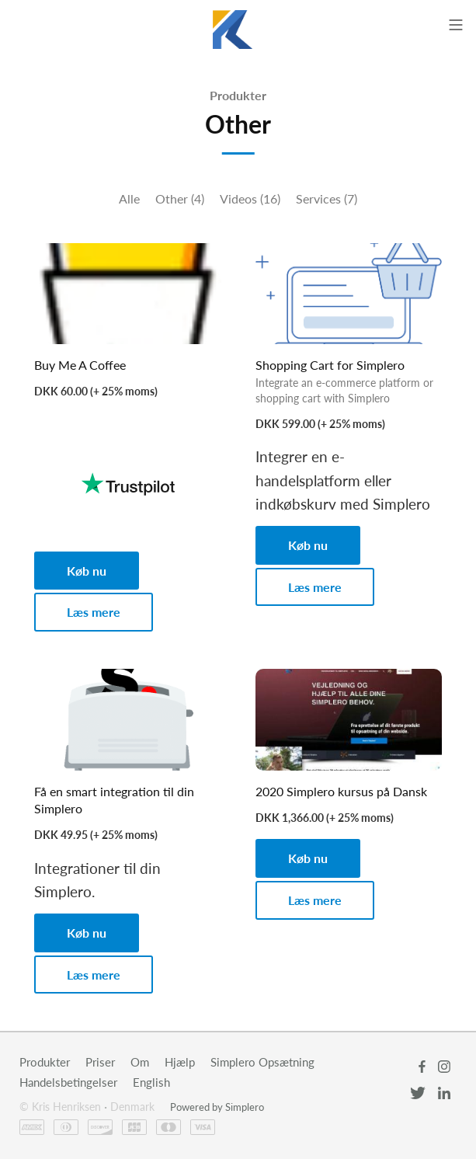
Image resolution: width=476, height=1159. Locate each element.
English (151, 1082)
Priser (100, 1062)
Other (179, 198)
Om (139, 1062)
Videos (250, 198)
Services (326, 198)
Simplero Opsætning (262, 1062)
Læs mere (93, 611)
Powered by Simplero (217, 1107)
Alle (129, 198)
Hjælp (180, 1062)
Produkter (238, 95)
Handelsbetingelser (68, 1082)
